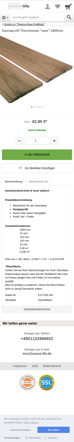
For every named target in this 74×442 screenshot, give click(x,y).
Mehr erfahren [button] (31, 422)
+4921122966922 (37, 338)
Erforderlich (35, 437)
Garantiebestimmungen (37, 308)
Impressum (20, 366)
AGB (35, 366)
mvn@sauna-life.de (36, 353)
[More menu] (47, 6)
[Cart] (68, 6)
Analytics (52, 437)
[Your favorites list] (57, 6)
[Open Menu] (5, 17)
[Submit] (69, 17)
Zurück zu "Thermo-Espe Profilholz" (24, 24)
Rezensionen (38, 181)
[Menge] (37, 140)
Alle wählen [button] (53, 430)
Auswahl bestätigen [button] (20, 430)
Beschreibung (13, 181)
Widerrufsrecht (52, 366)
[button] (37, 168)
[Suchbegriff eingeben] (37, 17)
